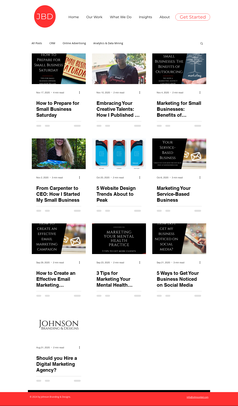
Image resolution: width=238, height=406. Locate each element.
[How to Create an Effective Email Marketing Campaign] (59, 238)
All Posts (37, 43)
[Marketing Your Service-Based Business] (179, 153)
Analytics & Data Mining (108, 43)
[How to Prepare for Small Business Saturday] (59, 68)
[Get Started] (192, 17)
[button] (201, 44)
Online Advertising (74, 43)
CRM (52, 43)
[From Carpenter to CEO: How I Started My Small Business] (59, 153)
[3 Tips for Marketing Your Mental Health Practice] (119, 238)
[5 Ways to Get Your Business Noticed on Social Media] (179, 238)
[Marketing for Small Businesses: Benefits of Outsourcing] (179, 68)
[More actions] (80, 92)
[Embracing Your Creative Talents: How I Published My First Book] (119, 68)
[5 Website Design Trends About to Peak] (119, 153)
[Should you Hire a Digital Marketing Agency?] (59, 323)
